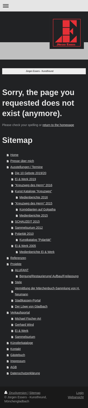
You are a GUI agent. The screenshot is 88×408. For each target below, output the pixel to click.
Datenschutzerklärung (25, 373)
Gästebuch (17, 355)
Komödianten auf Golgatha (38, 209)
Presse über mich (22, 161)
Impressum (17, 361)
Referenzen (18, 258)
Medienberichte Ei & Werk (37, 252)
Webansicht (76, 397)
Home (14, 155)
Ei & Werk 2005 (25, 246)
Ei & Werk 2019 (25, 179)
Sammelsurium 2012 (29, 227)
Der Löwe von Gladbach (31, 306)
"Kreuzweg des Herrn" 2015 (33, 203)
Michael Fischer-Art (28, 318)
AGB (13, 367)
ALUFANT (22, 270)
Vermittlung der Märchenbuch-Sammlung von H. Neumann (47, 291)
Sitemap (34, 393)
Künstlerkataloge (21, 343)
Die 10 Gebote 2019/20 (30, 173)
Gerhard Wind (24, 324)
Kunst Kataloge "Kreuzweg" (33, 191)
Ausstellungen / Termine (26, 167)
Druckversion (16, 393)
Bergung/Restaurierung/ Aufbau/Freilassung (49, 276)
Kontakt (15, 349)
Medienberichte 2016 (34, 197)
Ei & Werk (21, 330)
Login (80, 393)
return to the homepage (58, 125)
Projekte (15, 264)
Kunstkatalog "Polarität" (35, 239)
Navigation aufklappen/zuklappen (44, 5)
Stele (18, 282)
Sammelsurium (25, 336)
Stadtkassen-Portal (28, 300)
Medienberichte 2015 (34, 215)
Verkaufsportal (20, 312)
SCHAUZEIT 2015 (27, 221)
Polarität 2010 (24, 233)
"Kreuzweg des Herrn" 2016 (33, 185)
